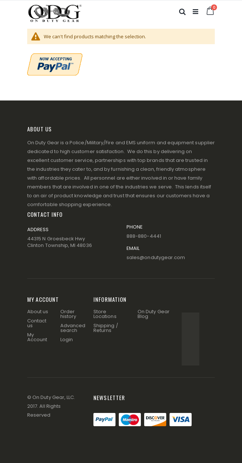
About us (38, 311)
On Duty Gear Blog (154, 314)
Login (66, 339)
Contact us (36, 323)
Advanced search (73, 328)
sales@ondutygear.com (156, 257)
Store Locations (105, 314)
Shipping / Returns (105, 328)
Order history (68, 314)
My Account (37, 337)
